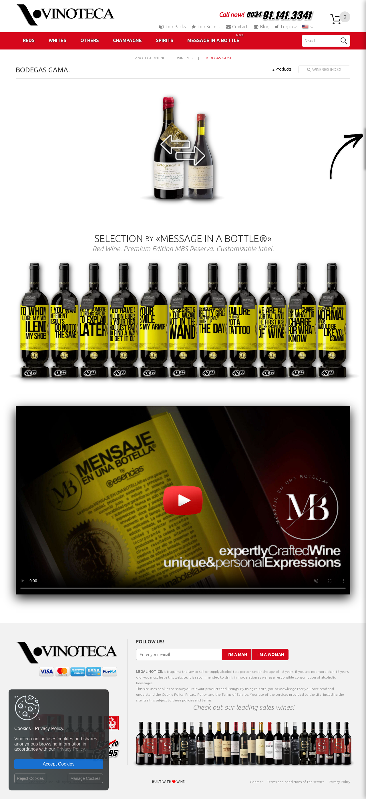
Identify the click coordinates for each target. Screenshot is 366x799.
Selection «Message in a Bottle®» (183, 238)
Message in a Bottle (215, 38)
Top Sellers (206, 26)
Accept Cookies (58, 764)
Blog (261, 26)
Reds (29, 40)
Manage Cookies (85, 778)
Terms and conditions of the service (296, 782)
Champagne (127, 40)
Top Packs (172, 26)
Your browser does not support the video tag (183, 500)
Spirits (164, 40)
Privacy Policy (339, 782)
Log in (284, 26)
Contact (237, 26)
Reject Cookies (30, 778)
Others (89, 40)
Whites (57, 40)
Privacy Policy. (71, 749)
